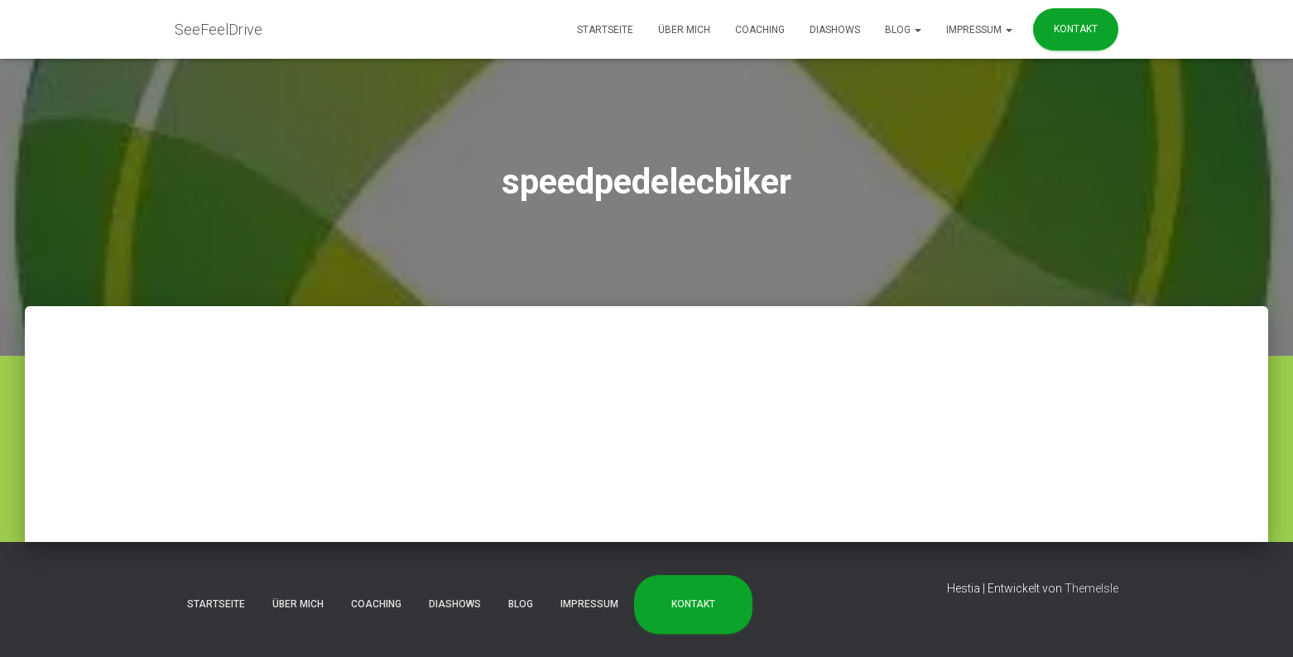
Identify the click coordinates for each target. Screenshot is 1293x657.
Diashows (835, 30)
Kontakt (1076, 29)
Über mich (684, 30)
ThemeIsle (1091, 588)
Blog (903, 30)
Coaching (760, 30)
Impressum (979, 30)
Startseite (605, 30)
